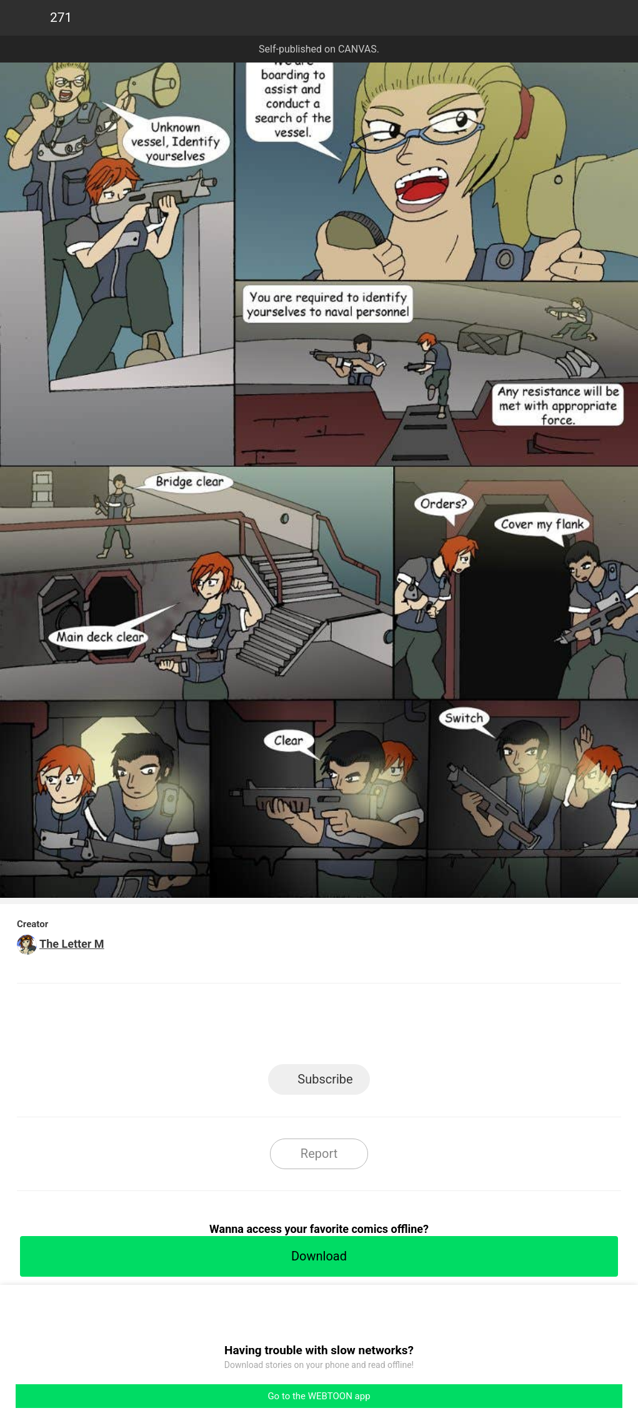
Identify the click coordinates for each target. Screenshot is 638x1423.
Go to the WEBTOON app (318, 1396)
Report (319, 1153)
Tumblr (375, 1027)
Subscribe (324, 1079)
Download (319, 1256)
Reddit (431, 1027)
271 (61, 17)
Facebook (263, 1027)
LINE (206, 1027)
